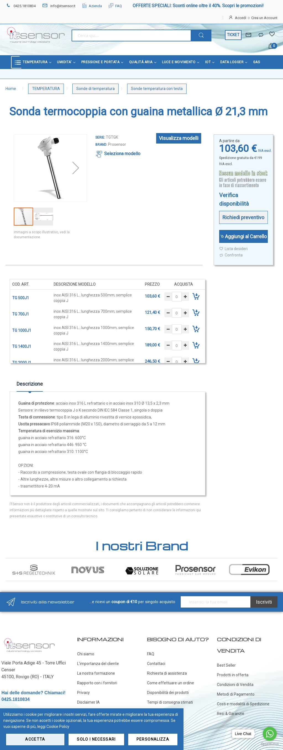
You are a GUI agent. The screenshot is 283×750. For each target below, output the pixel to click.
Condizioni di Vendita (235, 684)
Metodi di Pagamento (236, 694)
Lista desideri (233, 249)
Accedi (240, 18)
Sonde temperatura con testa (157, 88)
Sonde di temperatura (95, 88)
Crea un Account (264, 18)
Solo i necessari (96, 739)
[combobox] (131, 35)
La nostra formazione (96, 673)
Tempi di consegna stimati (170, 702)
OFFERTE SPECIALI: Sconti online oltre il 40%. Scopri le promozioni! (198, 5)
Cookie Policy (57, 726)
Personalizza (153, 739)
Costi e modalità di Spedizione (243, 704)
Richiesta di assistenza (167, 673)
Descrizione (30, 384)
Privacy (83, 692)
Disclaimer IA (88, 702)
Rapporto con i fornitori (97, 683)
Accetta (35, 739)
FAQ (115, 6)
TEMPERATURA (46, 88)
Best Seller (226, 665)
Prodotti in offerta (232, 675)
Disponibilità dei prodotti (168, 692)
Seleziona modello (122, 153)
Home (11, 88)
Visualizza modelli (178, 138)
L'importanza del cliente (98, 663)
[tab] (30, 385)
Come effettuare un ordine (170, 683)
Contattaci (156, 663)
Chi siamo (85, 654)
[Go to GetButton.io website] (270, 744)
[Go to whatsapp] (270, 734)
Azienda (92, 6)
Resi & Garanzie (230, 713)
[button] (76, 168)
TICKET (233, 35)
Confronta (231, 255)
